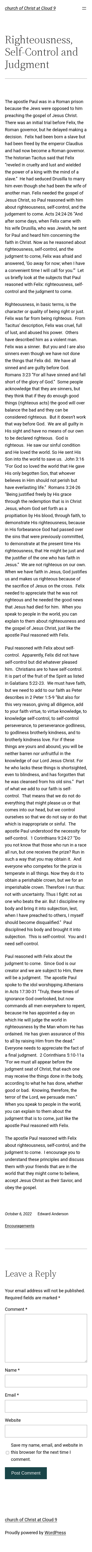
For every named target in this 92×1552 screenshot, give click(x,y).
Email (12, 1395)
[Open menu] (84, 8)
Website (13, 1420)
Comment (16, 1309)
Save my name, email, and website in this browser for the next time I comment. (47, 1452)
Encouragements (19, 1226)
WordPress (55, 1532)
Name (12, 1370)
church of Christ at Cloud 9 (30, 8)
